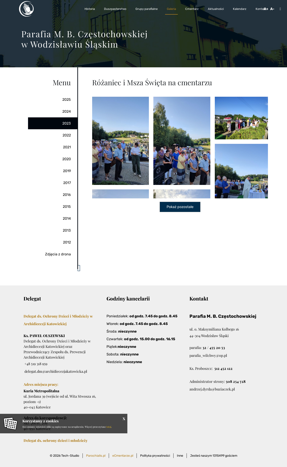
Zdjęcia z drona (58, 254)
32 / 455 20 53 (213, 347)
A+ (266, 9)
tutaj (108, 426)
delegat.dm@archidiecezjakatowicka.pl (55, 371)
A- (272, 9)
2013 (67, 230)
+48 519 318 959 (35, 363)
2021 (67, 147)
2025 (66, 99)
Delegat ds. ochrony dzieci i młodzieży (55, 440)
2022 (67, 135)
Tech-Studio (70, 456)
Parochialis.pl (95, 456)
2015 (67, 206)
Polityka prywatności (155, 456)
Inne (180, 456)
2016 (67, 195)
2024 (66, 111)
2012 (67, 242)
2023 (66, 123)
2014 (67, 218)
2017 (67, 183)
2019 (67, 171)
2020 (66, 159)
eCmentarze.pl (122, 456)
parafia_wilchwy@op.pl (208, 355)
